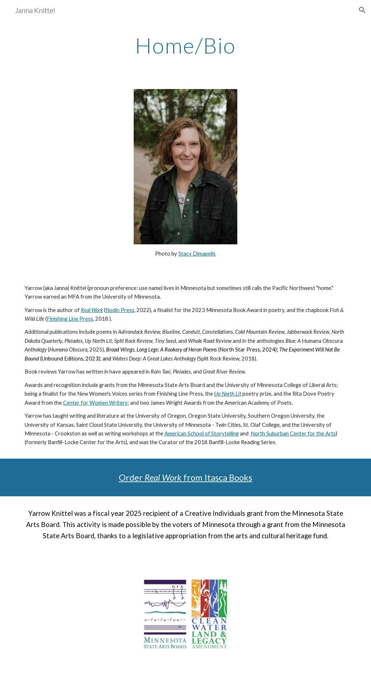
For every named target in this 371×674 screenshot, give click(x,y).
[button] (362, 10)
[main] (186, 45)
